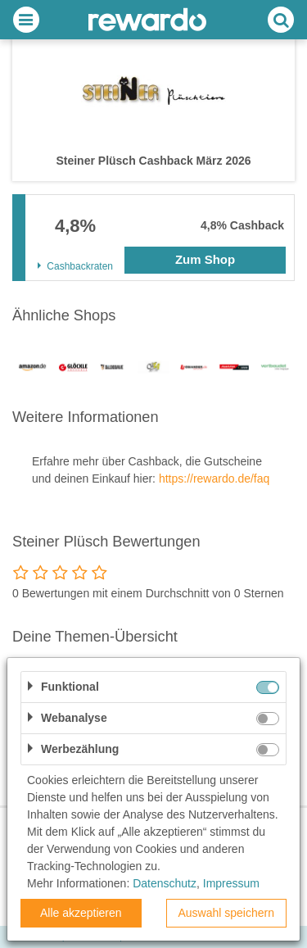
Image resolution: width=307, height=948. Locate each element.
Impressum (231, 883)
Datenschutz (164, 883)
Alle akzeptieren (81, 912)
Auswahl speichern (226, 912)
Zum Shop (205, 259)
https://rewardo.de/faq (214, 478)
